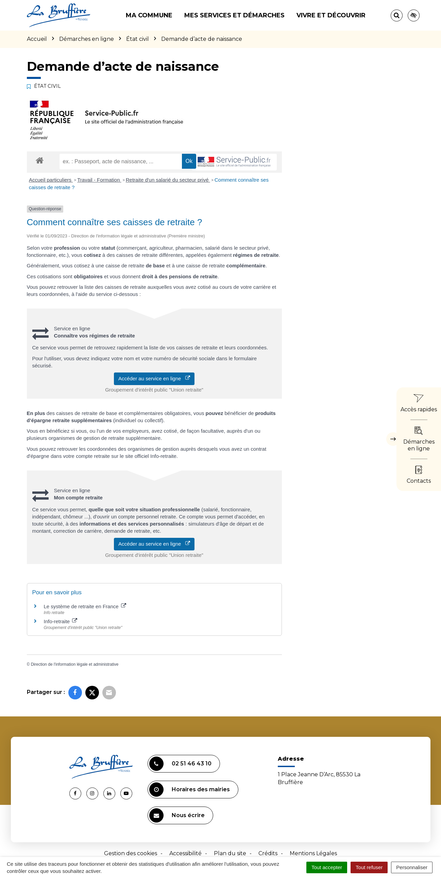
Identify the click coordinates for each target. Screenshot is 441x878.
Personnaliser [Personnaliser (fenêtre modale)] (411, 867)
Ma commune (149, 15)
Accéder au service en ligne (154, 378)
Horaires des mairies (189, 789)
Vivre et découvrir (331, 15)
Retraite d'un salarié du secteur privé (168, 180)
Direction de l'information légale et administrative (75, 664)
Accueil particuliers (51, 180)
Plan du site (230, 853)
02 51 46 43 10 (180, 764)
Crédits (267, 853)
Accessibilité (185, 853)
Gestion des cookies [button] (130, 853)
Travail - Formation (99, 180)
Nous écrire (177, 815)
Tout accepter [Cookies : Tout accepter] (326, 867)
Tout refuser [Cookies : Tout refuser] (369, 867)
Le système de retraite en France (85, 606)
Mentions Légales (313, 853)
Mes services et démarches (234, 15)
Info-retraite (61, 621)
